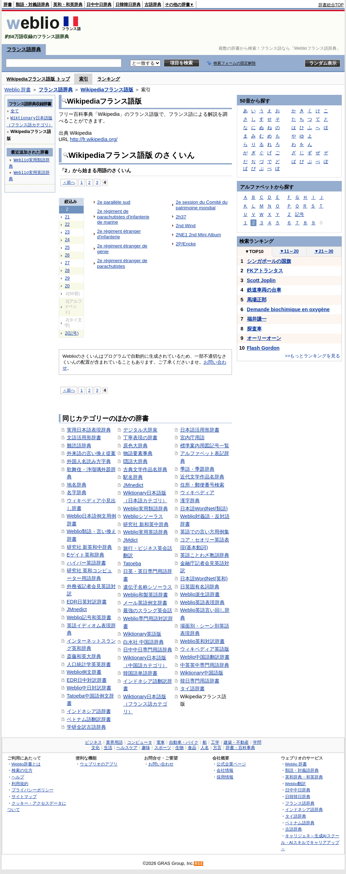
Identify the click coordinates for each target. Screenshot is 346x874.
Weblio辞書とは (26, 764)
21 (67, 217)
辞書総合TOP (331, 4)
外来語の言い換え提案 (91, 453)
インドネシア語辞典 (304, 809)
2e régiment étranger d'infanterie (119, 234)
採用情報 (225, 777)
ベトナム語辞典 (300, 822)
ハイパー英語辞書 (86, 563)
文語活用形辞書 (84, 437)
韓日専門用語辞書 (199, 681)
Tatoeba (132, 563)
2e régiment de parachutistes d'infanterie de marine (123, 217)
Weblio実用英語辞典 (145, 532)
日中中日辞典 (99, 4)
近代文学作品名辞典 (202, 477)
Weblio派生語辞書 (200, 594)
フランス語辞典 (24, 49)
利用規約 (20, 783)
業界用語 (114, 742)
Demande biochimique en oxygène (288, 309)
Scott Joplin (261, 280)
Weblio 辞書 (18, 89)
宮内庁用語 (192, 437)
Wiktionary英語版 (142, 634)
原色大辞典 (135, 445)
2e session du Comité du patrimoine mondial (201, 205)
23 (67, 232)
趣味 (146, 748)
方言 (217, 748)
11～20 (289, 251)
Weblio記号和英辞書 (89, 617)
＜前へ (69, 182)
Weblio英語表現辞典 (202, 602)
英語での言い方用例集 (204, 531)
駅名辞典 (133, 477)
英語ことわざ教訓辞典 (204, 555)
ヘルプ (18, 777)
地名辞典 (76, 485)
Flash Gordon (263, 348)
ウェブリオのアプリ (99, 764)
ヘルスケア (126, 748)
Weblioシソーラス (143, 516)
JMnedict (77, 609)
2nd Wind (186, 225)
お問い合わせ (161, 764)
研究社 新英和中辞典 (89, 547)
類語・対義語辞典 (32, 4)
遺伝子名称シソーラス (147, 587)
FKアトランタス (265, 270)
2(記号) (72, 333)
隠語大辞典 (135, 461)
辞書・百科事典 (240, 748)
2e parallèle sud (113, 202)
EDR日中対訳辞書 (87, 680)
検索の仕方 (22, 770)
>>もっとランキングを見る (312, 355)
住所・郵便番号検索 (202, 485)
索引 (83, 79)
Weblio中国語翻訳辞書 (205, 657)
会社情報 (225, 770)
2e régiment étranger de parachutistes (122, 263)
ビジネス (93, 742)
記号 (299, 214)
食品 (192, 748)
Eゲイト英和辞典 (86, 555)
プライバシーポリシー (33, 790)
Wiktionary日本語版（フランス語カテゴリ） (145, 704)
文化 (95, 748)
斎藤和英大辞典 (84, 656)
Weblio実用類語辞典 (145, 508)
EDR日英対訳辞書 (87, 601)
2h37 (181, 216)
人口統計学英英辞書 (89, 664)
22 (67, 224)
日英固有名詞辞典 (199, 586)
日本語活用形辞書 (199, 430)
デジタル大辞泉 (140, 430)
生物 (179, 748)
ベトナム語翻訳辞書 (89, 719)
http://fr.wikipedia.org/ (94, 139)
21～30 (323, 251)
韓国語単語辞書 (140, 673)
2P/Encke (186, 243)
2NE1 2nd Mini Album (198, 234)
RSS (199, 864)
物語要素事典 (138, 453)
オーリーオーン (264, 338)
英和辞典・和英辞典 (304, 777)
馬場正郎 (257, 299)
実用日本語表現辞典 (89, 430)
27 (67, 262)
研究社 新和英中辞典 (146, 524)
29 (67, 278)
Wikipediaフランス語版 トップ (38, 79)
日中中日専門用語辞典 (147, 649)
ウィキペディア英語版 (204, 649)
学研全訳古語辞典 (86, 727)
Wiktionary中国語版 (201, 673)
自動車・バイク (183, 742)
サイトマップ (24, 796)
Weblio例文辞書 (84, 672)
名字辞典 (76, 492)
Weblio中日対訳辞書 (89, 688)
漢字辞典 (190, 500)
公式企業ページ (231, 764)
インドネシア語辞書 (89, 711)
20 (67, 286)
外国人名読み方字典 (89, 461)
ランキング (108, 79)
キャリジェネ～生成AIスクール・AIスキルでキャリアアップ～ (310, 842)
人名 (204, 748)
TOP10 (254, 251)
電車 (160, 742)
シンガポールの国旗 (269, 261)
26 (67, 255)
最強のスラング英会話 (147, 610)
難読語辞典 (79, 445)
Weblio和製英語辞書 (145, 594)
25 (67, 247)
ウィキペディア (197, 492)
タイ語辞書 (192, 688)
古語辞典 (152, 4)
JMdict (130, 540)
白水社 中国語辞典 (143, 642)
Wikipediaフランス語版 (106, 89)
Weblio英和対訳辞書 (202, 641)
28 (67, 270)
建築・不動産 (236, 742)
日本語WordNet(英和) (204, 578)
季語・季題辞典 (197, 469)
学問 (257, 742)
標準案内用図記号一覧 (204, 445)
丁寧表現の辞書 (140, 437)
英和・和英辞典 (68, 4)
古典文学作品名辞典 (145, 469)
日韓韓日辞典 (128, 4)
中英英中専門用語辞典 (204, 665)
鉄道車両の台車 (264, 290)
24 (67, 239)
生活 (108, 748)
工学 (215, 742)
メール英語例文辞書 (145, 603)
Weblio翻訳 (295, 783)
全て (14, 111)
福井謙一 (257, 319)
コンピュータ (139, 742)
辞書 (7, 4)
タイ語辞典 (295, 816)
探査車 (254, 328)
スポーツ (162, 748)
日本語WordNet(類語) (204, 508)
